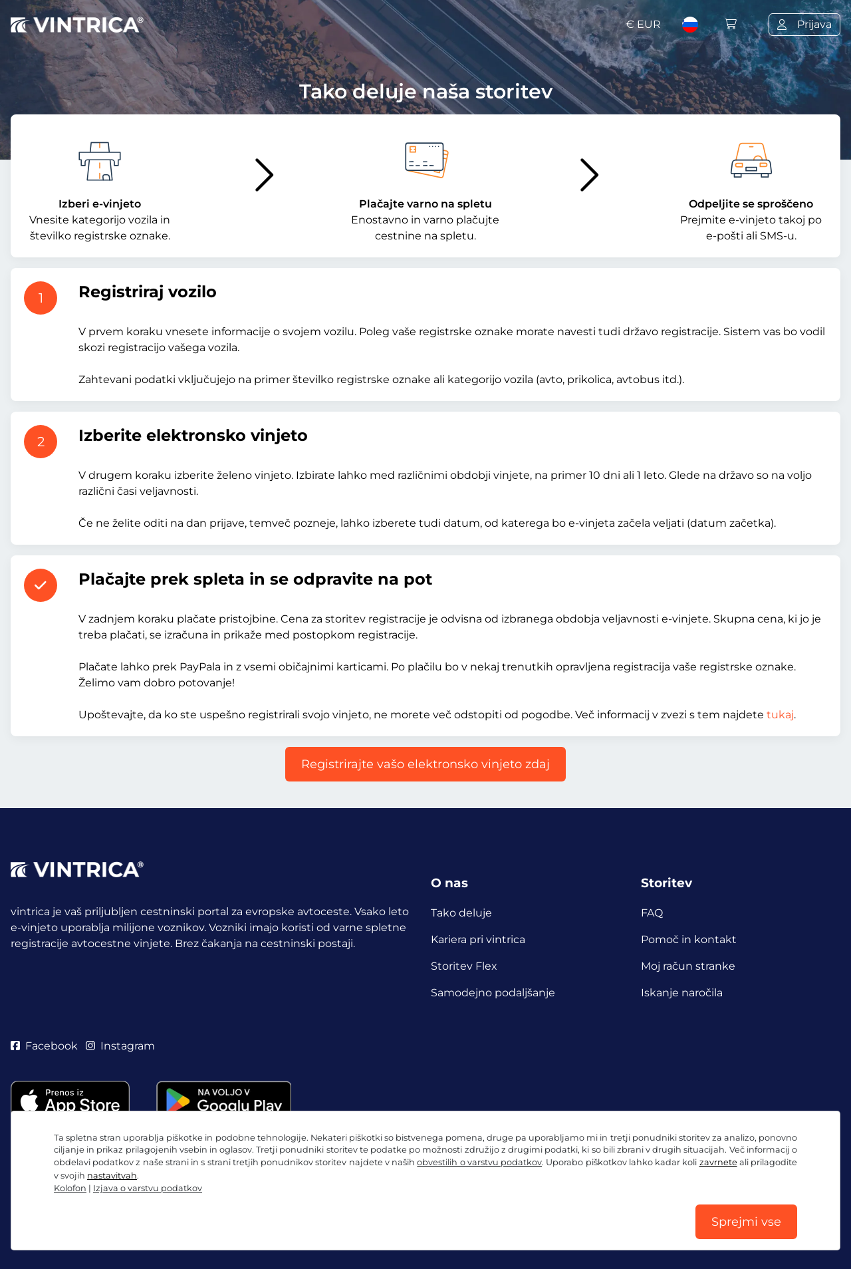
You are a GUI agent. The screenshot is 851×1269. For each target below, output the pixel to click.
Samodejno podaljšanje (493, 992)
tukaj (780, 714)
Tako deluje (461, 913)
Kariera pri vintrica (478, 939)
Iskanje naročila (682, 992)
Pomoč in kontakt (689, 939)
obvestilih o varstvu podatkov (479, 1162)
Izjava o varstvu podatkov (147, 1188)
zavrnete (718, 1162)
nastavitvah (112, 1176)
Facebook (44, 1046)
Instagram (120, 1046)
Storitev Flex (464, 966)
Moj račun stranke (688, 966)
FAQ (652, 913)
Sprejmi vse (746, 1221)
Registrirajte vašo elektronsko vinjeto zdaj (425, 764)
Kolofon (70, 1188)
